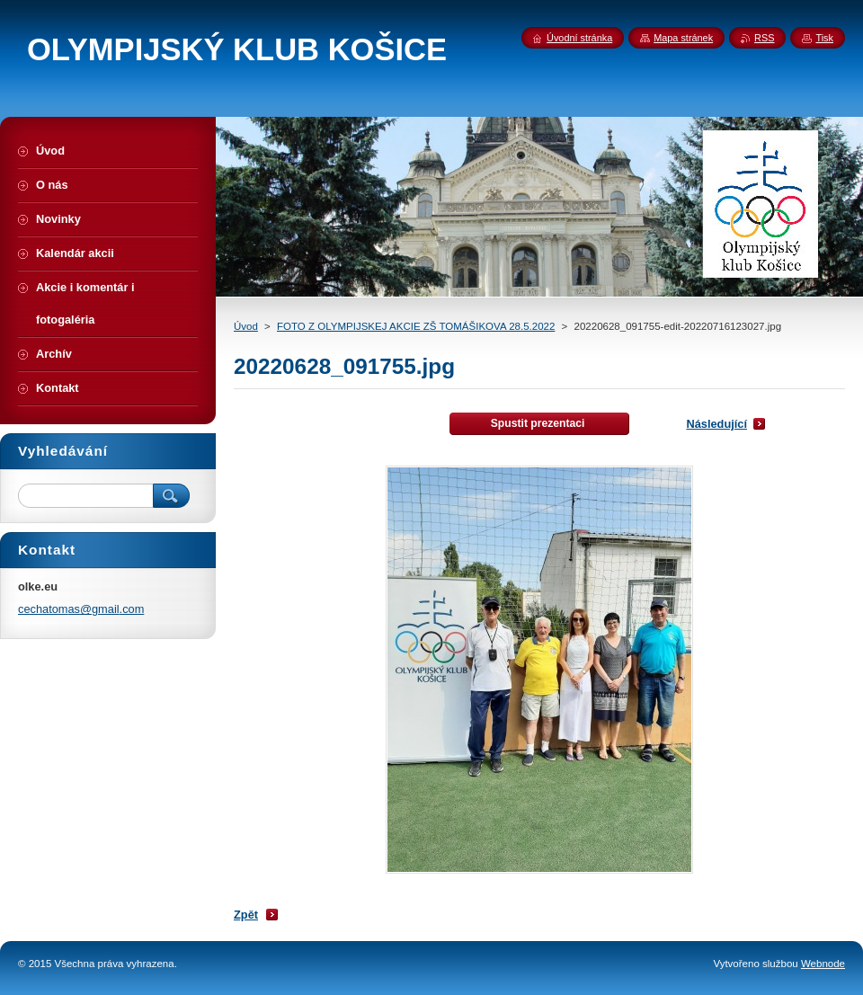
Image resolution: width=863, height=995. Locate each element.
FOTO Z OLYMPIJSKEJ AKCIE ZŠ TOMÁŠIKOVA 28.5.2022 (416, 326)
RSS (764, 37)
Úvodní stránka (579, 37)
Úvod (246, 326)
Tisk (824, 37)
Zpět (246, 914)
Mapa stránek (683, 37)
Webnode (823, 963)
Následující (716, 424)
